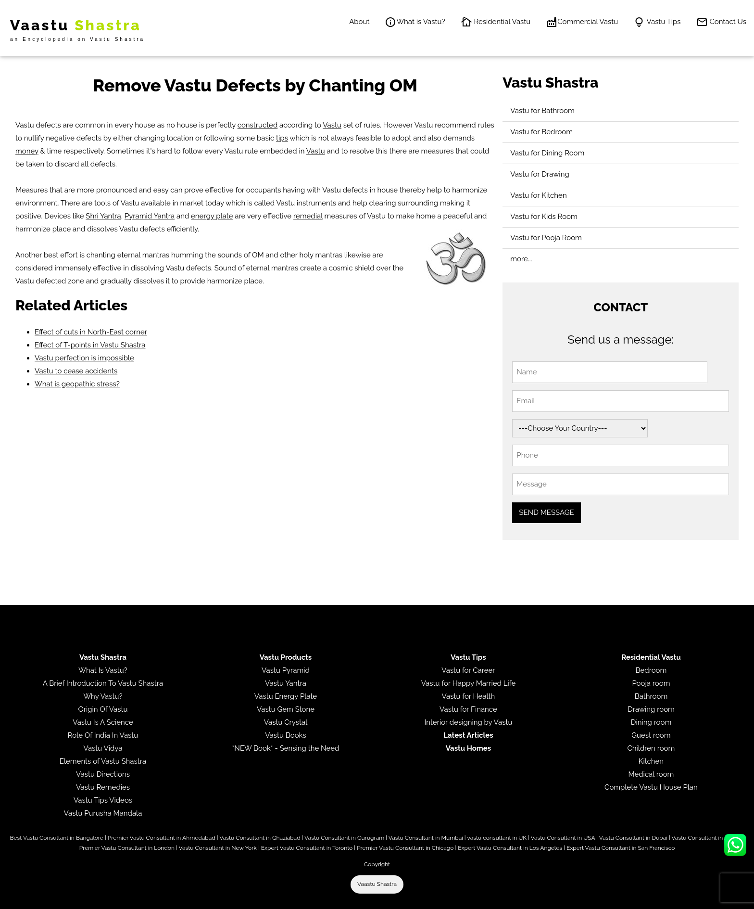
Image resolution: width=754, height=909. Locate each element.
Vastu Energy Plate (285, 696)
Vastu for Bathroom (542, 110)
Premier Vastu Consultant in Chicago (405, 848)
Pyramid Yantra (150, 216)
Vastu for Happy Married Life (468, 683)
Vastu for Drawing (539, 174)
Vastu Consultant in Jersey (706, 837)
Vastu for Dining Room (547, 153)
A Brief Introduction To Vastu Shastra (103, 683)
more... (521, 259)
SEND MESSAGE (546, 512)
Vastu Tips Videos (103, 800)
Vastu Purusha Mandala (103, 813)
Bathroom (651, 696)
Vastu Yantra (285, 683)
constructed (258, 125)
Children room (651, 748)
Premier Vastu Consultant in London (127, 848)
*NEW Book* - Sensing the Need (285, 748)
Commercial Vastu (582, 22)
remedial (308, 216)
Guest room (650, 735)
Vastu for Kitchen (538, 195)
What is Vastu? (415, 22)
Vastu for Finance (468, 709)
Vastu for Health (468, 696)
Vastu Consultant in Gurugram (344, 837)
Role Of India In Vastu (103, 735)
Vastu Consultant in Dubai (633, 837)
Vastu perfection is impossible (84, 358)
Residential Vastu (496, 22)
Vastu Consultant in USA (562, 837)
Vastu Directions (103, 774)
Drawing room (651, 709)
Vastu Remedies (103, 787)
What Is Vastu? (102, 670)
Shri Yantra (103, 216)
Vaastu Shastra (377, 884)
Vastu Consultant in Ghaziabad (259, 837)
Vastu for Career (468, 670)
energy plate (212, 216)
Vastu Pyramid (286, 670)
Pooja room (651, 683)
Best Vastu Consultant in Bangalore (56, 837)
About (359, 21)
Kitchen (651, 761)
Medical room (651, 774)
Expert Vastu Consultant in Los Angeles (510, 848)
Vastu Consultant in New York (217, 848)
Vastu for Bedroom (541, 132)
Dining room (651, 722)
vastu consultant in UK (497, 837)
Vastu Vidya (103, 748)
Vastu (332, 125)
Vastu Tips (656, 22)
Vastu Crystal (286, 722)
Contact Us (721, 22)
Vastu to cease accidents (76, 371)
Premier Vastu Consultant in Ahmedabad (161, 837)
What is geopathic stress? (77, 384)
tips (282, 138)
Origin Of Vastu (103, 709)
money (26, 151)
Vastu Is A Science (103, 722)
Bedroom (651, 670)
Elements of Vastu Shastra (103, 761)
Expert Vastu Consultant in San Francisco (620, 848)
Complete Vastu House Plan (651, 787)
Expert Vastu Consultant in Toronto (306, 848)
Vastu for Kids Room (543, 216)
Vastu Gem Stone (285, 709)
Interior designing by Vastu (469, 722)
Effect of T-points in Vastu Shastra (90, 345)
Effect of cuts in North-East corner (91, 332)
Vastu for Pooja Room (546, 237)
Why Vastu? (102, 696)
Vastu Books (285, 735)
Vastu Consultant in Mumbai (426, 837)
